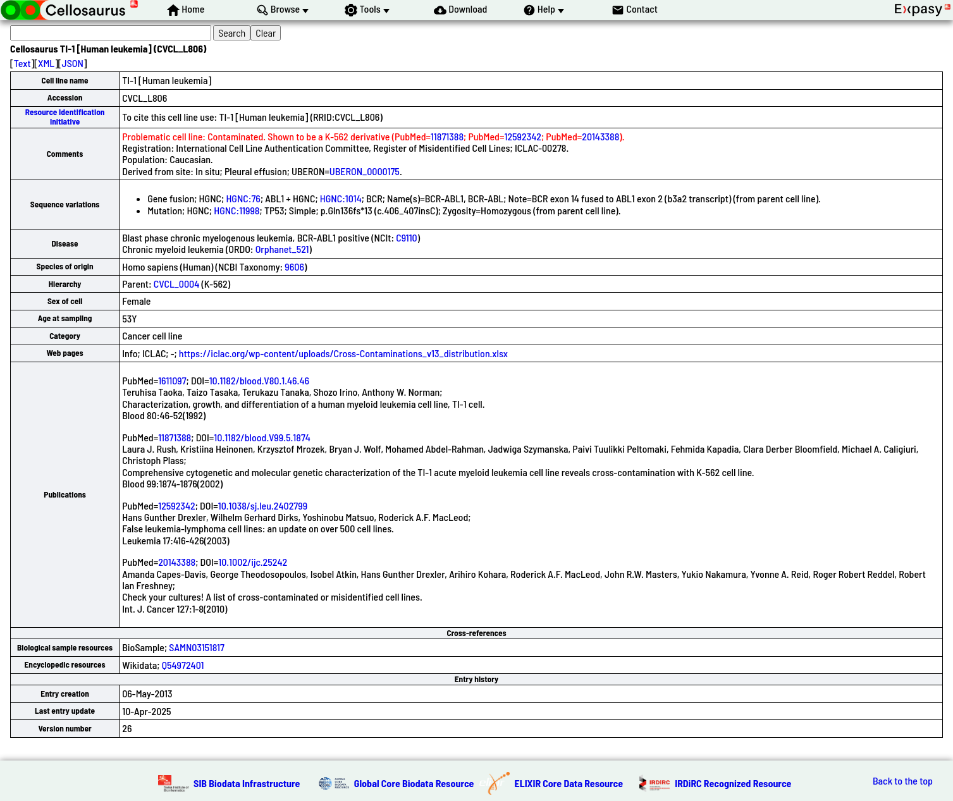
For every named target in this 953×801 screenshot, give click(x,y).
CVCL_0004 (176, 284)
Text (22, 63)
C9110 (406, 237)
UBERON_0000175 (364, 171)
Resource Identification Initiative (65, 116)
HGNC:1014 (341, 198)
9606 (294, 266)
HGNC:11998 (236, 210)
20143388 (600, 136)
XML (46, 63)
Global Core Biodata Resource (414, 783)
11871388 (447, 136)
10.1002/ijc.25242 (252, 562)
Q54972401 (183, 665)
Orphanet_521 (282, 249)
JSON (72, 63)
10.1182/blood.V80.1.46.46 (259, 380)
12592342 (522, 136)
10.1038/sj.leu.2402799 (262, 505)
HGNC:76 (243, 198)
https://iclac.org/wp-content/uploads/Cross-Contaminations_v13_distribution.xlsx (343, 353)
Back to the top (903, 780)
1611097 (172, 380)
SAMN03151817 (196, 647)
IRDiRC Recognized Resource (733, 783)
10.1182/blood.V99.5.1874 (262, 437)
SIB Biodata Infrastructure (247, 783)
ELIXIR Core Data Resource (569, 783)
